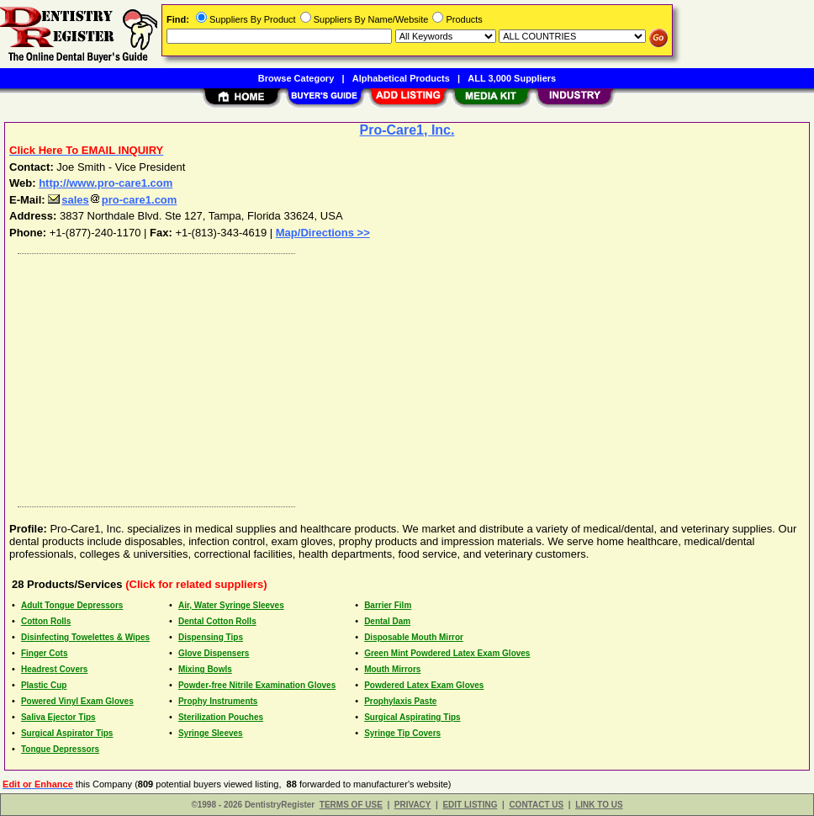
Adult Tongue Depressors (72, 605)
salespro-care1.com (112, 199)
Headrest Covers (54, 669)
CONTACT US (536, 804)
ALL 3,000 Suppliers (512, 78)
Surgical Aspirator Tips (67, 733)
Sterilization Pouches (220, 717)
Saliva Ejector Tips (58, 717)
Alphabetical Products (401, 78)
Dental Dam (387, 621)
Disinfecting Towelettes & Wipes (85, 637)
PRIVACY (412, 804)
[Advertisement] (408, 376)
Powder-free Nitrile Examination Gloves (257, 685)
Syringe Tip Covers (402, 733)
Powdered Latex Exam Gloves (424, 685)
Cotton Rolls (46, 621)
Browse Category (296, 78)
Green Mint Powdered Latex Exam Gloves (447, 653)
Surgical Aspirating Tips (412, 717)
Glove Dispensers (213, 653)
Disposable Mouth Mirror (413, 637)
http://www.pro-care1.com (105, 183)
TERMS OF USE (351, 804)
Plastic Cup (43, 685)
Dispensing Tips (210, 637)
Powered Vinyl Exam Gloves (77, 701)
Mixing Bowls (205, 669)
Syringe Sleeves (210, 733)
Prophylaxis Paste (400, 701)
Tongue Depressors (60, 749)
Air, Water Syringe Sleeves (231, 605)
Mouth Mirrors (392, 669)
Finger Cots (44, 653)
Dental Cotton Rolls (217, 621)
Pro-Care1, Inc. (407, 130)
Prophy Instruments (217, 701)
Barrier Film (387, 605)
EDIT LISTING (469, 804)
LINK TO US (598, 804)
